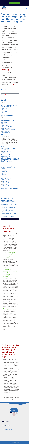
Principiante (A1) (6, 125)
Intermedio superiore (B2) (8, 129)
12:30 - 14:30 (5, 181)
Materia (4, 135)
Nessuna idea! (5, 123)
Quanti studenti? (8, 115)
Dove (3, 147)
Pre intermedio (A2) (7, 126)
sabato (4, 176)
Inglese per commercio (10, 138)
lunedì (4, 168)
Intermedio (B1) (6, 128)
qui (13, 84)
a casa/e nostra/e (6, 151)
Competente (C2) (6, 132)
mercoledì (4, 171)
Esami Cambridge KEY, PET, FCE (10, 141)
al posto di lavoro (6, 149)
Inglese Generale (10, 136)
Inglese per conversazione (10, 139)
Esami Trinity (10, 143)
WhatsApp (5, 69)
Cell (3, 95)
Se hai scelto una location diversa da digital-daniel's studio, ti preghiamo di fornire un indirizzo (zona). (10, 158)
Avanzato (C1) (5, 131)
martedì (4, 170)
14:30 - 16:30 (5, 182)
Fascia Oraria (6, 178)
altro (3, 152)
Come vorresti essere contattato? (9, 106)
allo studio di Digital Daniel (9, 148)
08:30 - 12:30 (5, 179)
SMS (3, 109)
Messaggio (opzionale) (9, 188)
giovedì (4, 173)
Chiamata (4, 108)
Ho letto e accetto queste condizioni (8, 199)
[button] (27, 8)
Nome (3, 90)
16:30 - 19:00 (5, 184)
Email (3, 100)
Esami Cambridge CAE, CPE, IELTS (10, 142)
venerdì (4, 174)
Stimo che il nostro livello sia (8, 121)
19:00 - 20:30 (5, 185)
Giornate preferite (8, 167)
